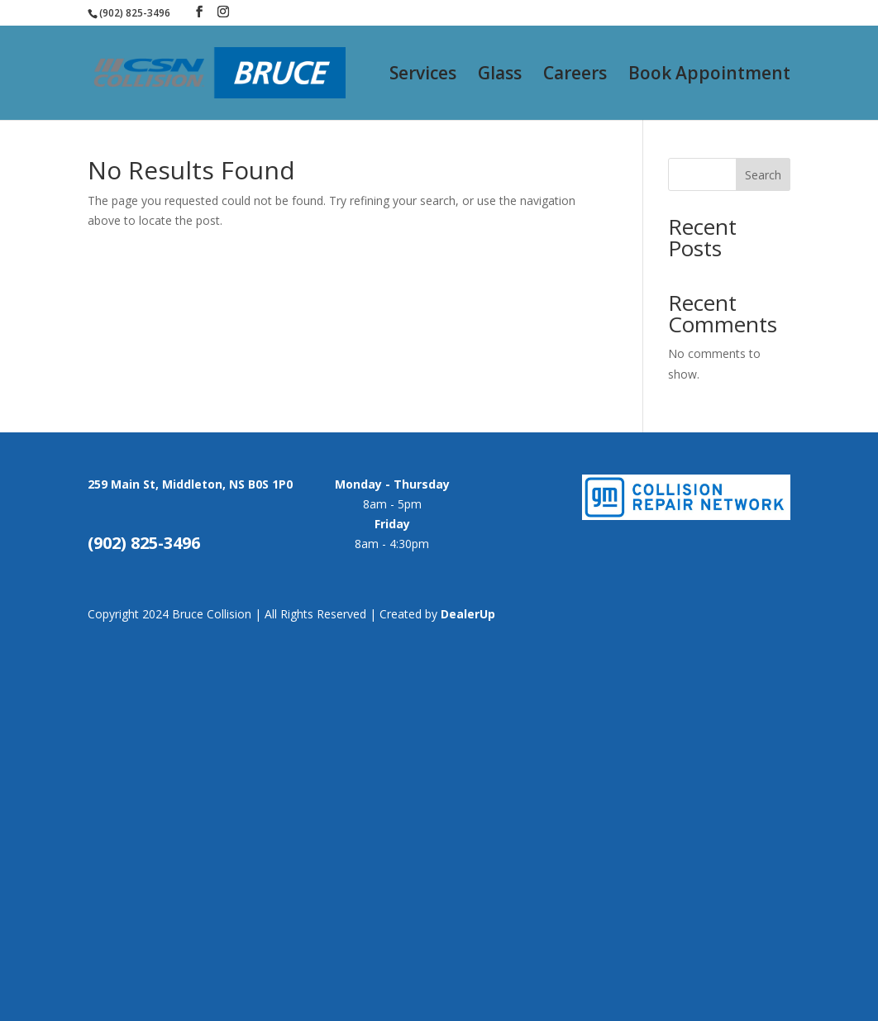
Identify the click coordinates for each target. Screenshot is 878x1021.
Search (763, 175)
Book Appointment (709, 75)
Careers (575, 75)
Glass (500, 75)
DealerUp (468, 614)
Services (422, 75)
